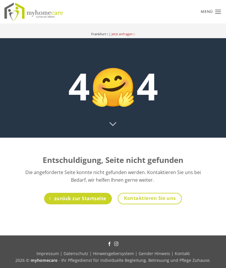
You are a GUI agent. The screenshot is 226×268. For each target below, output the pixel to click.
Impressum (48, 253)
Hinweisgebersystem (113, 253)
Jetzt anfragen (123, 34)
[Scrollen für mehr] (113, 124)
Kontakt (182, 253)
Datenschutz (76, 253)
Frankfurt (99, 34)
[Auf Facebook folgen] (109, 244)
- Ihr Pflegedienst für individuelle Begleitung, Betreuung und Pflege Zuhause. (121, 260)
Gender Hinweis (154, 253)
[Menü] (211, 11)
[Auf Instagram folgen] (116, 244)
